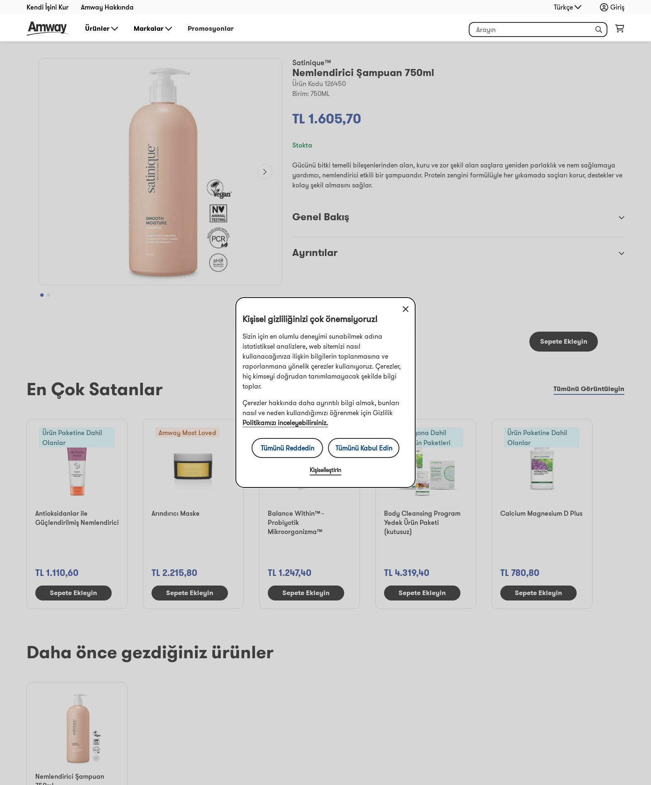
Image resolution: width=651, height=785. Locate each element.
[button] (599, 29)
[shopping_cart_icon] (619, 30)
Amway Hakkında (107, 7)
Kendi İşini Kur (48, 7)
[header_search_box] (538, 29)
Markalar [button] (154, 29)
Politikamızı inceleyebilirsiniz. (285, 422)
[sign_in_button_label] (614, 7)
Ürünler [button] (102, 29)
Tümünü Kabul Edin (363, 448)
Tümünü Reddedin (287, 448)
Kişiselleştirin (325, 470)
